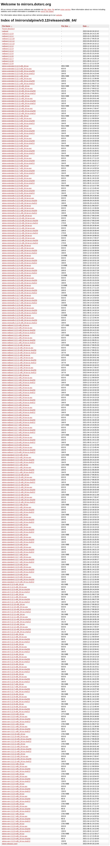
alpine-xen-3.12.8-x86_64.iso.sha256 (16, 829)
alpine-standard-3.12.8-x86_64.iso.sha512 (18, 572)
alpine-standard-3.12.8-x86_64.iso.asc (16, 567)
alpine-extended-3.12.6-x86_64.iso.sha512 (18, 163)
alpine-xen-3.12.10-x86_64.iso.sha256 (16, 739)
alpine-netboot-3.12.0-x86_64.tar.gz (15, 325)
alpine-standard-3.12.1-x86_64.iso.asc (16, 467)
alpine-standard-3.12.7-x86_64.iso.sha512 (18, 562)
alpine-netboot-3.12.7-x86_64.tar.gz (15, 425)
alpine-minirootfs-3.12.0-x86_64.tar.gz (16, 196)
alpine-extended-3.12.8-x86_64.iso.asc (17, 178)
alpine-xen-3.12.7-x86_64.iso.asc (14, 816)
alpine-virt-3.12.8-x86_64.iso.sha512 (16, 702)
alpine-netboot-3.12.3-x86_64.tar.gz (15, 385)
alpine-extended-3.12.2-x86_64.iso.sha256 (18, 121)
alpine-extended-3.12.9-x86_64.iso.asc (17, 188)
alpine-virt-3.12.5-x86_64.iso (13, 664)
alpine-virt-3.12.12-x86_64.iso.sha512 (16, 632)
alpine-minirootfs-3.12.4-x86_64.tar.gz (16, 265)
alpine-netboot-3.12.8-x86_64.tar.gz (15, 435)
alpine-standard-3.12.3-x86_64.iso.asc (16, 517)
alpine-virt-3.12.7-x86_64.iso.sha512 (16, 692)
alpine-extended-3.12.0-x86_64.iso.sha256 (18, 71)
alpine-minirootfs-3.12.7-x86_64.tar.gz (16, 295)
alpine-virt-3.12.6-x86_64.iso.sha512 (16, 682)
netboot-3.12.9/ (8, 63)
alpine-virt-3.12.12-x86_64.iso (13, 624)
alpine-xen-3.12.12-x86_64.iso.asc (15, 756)
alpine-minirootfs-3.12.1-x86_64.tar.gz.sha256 (19, 211)
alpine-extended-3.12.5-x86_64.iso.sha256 (18, 151)
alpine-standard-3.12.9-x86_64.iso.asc (16, 577)
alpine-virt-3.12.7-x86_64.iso (13, 684)
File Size (64, 26)
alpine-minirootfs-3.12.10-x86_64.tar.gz (17, 216)
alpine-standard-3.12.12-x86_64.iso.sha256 (18, 500)
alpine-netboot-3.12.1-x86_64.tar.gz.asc (17, 338)
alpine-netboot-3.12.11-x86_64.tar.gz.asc (17, 358)
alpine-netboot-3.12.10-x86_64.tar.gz (16, 345)
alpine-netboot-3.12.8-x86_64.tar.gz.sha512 (18, 442)
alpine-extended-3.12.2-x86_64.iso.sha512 (18, 123)
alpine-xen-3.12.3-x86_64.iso (13, 774)
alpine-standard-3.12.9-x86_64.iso (15, 574)
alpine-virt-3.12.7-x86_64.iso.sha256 (16, 689)
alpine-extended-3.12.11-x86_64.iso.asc (17, 98)
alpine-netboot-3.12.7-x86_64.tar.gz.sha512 (18, 432)
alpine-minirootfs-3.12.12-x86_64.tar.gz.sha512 (20, 243)
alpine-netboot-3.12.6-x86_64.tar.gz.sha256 (18, 420)
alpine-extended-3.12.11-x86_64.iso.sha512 (19, 103)
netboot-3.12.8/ (8, 61)
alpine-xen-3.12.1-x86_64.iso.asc (14, 726)
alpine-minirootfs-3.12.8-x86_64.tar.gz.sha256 (19, 310)
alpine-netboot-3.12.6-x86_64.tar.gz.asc (17, 417)
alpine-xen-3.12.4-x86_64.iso (13, 784)
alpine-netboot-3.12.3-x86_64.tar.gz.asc (17, 388)
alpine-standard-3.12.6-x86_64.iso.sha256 (18, 550)
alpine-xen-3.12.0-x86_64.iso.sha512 (16, 722)
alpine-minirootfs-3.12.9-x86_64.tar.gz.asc (18, 318)
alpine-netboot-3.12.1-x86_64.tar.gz (15, 335)
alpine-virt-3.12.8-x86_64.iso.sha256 (16, 699)
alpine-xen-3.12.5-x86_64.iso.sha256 (16, 799)
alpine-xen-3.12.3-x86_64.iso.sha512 (16, 781)
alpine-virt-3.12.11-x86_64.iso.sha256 (16, 619)
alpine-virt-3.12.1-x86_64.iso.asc (14, 597)
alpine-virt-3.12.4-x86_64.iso (13, 654)
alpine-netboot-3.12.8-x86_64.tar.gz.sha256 (18, 440)
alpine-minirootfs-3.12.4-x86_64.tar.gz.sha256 (19, 270)
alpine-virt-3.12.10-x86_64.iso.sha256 (16, 609)
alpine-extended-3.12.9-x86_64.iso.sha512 (18, 193)
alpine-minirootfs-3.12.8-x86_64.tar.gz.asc (18, 308)
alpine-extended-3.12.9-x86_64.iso (15, 186)
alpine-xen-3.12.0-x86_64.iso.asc (14, 716)
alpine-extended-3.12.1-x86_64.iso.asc (17, 78)
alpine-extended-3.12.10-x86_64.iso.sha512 (19, 93)
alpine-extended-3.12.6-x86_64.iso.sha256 (18, 161)
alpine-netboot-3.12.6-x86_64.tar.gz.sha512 (18, 422)
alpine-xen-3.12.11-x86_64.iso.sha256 (16, 749)
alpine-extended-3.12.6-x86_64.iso (15, 156)
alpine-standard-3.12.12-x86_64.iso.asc (17, 497)
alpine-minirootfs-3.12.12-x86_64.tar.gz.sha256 (20, 240)
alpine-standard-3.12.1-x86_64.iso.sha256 (18, 470)
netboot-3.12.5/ (8, 53)
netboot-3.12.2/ (8, 46)
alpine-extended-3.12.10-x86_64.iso (15, 86)
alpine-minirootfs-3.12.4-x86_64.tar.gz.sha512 (19, 273)
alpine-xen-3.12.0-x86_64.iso (13, 714)
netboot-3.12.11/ (8, 41)
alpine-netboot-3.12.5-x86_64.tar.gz (15, 405)
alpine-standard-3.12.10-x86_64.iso (15, 475)
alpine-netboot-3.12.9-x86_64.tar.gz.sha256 (18, 450)
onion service (65, 9)
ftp (53, 9)
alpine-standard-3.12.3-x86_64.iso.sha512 (18, 522)
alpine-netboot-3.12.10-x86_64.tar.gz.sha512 (19, 353)
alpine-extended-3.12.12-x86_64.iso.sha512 (19, 113)
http (45, 9)
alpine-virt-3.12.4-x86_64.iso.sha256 (16, 659)
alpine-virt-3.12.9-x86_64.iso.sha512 (16, 712)
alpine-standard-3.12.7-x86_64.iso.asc (16, 557)
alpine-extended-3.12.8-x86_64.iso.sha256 (18, 181)
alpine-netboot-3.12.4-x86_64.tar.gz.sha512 (18, 402)
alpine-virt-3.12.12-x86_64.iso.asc (15, 627)
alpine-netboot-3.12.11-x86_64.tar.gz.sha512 (19, 363)
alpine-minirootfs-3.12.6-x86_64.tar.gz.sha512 (19, 293)
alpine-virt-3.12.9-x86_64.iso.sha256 (16, 709)
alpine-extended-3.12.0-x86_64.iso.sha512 (18, 73)
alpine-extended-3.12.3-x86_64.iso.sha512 (18, 133)
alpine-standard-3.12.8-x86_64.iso (15, 564)
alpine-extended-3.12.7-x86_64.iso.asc (17, 168)
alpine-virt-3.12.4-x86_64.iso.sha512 (16, 662)
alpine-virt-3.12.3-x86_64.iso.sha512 (16, 652)
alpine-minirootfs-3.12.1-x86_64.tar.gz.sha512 (19, 213)
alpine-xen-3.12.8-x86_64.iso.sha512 (16, 831)
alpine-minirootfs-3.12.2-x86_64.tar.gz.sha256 (19, 250)
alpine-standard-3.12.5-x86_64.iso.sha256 (18, 540)
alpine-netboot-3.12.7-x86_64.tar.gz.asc (17, 427)
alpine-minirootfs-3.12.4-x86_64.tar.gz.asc (18, 268)
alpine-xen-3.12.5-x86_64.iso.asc (14, 796)
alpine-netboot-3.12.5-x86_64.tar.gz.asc (17, 407)
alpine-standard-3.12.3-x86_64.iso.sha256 (18, 520)
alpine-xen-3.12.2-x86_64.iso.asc (14, 766)
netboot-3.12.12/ (8, 44)
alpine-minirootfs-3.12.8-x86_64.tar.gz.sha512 (19, 313)
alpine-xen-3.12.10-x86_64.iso (13, 734)
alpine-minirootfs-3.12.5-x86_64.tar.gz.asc (18, 278)
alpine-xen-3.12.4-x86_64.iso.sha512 (16, 791)
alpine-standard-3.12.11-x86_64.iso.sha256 (18, 490)
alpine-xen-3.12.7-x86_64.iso (13, 814)
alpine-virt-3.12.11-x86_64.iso (13, 614)
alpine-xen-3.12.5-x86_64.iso (13, 794)
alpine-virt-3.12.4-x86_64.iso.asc (14, 657)
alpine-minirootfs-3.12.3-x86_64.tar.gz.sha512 (19, 263)
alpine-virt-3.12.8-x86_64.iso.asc (14, 697)
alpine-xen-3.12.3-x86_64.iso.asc (14, 776)
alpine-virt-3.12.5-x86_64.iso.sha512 (16, 672)
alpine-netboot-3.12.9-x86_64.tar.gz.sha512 (18, 452)
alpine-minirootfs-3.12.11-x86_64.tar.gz (17, 225)
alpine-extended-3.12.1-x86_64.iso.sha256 (18, 81)
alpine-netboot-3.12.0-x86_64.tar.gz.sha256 (18, 330)
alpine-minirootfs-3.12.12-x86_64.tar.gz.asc (18, 238)
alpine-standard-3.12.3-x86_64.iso (15, 515)
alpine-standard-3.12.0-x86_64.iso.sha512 (18, 462)
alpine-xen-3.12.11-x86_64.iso (13, 744)
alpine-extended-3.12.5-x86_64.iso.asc (17, 148)
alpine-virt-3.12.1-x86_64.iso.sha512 (16, 602)
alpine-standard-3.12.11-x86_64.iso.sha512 (18, 492)
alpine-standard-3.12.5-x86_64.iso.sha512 (18, 542)
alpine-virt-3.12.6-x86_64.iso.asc (14, 677)
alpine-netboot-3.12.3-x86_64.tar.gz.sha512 (18, 392)
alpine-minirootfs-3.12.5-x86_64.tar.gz (16, 275)
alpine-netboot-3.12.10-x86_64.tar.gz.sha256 (19, 350)
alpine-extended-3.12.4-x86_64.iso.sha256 (18, 141)
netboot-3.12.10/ (8, 39)
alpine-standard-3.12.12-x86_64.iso (15, 495)
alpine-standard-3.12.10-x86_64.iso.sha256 (18, 480)
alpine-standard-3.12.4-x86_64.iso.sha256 (18, 530)
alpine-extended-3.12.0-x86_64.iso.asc (17, 69)
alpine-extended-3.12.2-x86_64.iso (15, 116)
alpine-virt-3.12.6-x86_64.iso (13, 674)
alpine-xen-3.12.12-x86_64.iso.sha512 (16, 761)
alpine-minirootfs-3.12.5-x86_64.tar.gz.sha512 (19, 283)
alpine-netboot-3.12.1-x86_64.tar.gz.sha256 (18, 340)
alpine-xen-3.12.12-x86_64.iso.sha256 (16, 759)
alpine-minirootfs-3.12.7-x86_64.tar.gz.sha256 (19, 300)
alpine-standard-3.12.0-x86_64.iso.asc (16, 457)
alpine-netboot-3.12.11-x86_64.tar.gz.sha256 (19, 360)
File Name (6, 26)
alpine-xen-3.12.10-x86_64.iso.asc (15, 736)
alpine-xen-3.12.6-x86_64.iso (13, 804)
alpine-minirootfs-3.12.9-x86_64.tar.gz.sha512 (19, 323)
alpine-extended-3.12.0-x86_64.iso (15, 66)
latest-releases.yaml (9, 844)
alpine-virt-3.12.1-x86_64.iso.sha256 (16, 599)
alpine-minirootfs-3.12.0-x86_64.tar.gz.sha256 (19, 201)
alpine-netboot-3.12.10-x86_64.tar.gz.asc (17, 348)
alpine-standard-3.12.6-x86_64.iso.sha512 (18, 552)
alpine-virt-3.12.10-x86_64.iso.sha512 (16, 612)
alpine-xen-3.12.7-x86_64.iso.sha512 (16, 821)
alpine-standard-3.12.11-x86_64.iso (15, 485)
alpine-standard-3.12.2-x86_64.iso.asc (16, 507)
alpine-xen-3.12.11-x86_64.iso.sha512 (16, 751)
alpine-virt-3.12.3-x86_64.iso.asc (14, 647)
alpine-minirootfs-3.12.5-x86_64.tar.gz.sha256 (19, 280)
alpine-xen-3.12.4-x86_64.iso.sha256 (16, 789)
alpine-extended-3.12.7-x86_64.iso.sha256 (18, 171)
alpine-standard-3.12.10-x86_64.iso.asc (17, 477)
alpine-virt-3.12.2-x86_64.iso (13, 634)
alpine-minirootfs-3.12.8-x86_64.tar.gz (16, 305)
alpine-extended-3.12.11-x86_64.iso (15, 96)
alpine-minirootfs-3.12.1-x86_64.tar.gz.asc (18, 208)
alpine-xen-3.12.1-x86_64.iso (13, 724)
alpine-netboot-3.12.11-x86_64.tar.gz (16, 355)
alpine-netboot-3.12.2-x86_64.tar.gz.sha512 (18, 382)
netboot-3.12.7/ (8, 59)
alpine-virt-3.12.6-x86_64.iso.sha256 (16, 679)
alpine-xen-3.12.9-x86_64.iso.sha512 (16, 841)
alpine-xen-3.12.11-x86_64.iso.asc (15, 746)
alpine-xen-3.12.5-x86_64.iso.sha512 (16, 801)
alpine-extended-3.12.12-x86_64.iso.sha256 (19, 111)
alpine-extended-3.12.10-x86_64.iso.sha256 (19, 91)
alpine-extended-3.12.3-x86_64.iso (15, 126)
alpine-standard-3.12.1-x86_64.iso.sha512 (18, 472)
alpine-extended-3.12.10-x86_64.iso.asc (17, 88)
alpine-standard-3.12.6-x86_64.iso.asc (16, 547)
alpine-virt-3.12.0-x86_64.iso (13, 584)
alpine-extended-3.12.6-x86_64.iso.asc (17, 158)
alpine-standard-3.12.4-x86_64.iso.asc (16, 527)
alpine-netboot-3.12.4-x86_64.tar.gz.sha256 (18, 400)
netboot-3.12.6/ (8, 56)
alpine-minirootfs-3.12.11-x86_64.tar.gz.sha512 (20, 233)
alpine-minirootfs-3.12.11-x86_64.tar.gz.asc (18, 228)
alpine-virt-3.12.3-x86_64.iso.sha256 (16, 649)
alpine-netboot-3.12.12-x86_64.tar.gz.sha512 (19, 373)
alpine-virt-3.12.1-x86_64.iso (13, 594)
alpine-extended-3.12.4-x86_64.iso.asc (17, 138)
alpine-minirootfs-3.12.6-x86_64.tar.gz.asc (18, 288)
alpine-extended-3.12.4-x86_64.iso (15, 136)
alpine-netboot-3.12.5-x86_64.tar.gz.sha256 (18, 410)
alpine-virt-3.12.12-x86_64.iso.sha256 (16, 629)
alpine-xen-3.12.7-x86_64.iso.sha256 (16, 819)
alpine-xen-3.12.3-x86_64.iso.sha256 (16, 779)
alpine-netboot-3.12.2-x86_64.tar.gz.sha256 (18, 380)
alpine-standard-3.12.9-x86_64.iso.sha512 (18, 582)
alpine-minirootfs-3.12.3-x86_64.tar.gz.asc (18, 258)
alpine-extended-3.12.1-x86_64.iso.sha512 (18, 83)
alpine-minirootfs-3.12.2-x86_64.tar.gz (16, 245)
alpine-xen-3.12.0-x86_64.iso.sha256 (16, 719)
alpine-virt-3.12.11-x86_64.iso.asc (15, 617)
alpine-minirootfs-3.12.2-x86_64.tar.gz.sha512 (19, 253)
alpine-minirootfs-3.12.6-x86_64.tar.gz (16, 285)
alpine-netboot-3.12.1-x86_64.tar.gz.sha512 (18, 343)
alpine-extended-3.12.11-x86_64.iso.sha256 (19, 101)
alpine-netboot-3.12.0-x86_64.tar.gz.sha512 (18, 333)
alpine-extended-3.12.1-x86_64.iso (15, 76)
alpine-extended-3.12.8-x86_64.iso (15, 176)
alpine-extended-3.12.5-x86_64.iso (15, 146)
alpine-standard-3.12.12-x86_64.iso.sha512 (18, 502)
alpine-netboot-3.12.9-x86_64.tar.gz (15, 445)
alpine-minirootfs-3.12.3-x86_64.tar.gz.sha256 (19, 260)
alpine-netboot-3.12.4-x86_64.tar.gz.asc (17, 397)
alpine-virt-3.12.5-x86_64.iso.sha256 (16, 669)
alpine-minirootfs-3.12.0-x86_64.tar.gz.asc (18, 198)
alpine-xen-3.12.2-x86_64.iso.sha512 (16, 771)
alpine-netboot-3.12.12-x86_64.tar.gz (16, 365)
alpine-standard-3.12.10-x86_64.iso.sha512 (18, 482)
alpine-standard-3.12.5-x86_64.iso (15, 535)
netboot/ (5, 31)
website (59, 15)
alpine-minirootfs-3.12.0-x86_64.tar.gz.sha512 (19, 203)
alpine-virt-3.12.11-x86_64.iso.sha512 (16, 622)
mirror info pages (47, 11)
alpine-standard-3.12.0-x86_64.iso (15, 455)
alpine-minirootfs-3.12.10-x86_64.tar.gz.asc (18, 218)
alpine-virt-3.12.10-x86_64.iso (13, 604)
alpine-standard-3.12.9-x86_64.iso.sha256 (18, 579)
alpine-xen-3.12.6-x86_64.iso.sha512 (16, 811)
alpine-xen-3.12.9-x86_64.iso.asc (14, 836)
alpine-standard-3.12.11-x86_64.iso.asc (17, 487)
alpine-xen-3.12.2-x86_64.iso (13, 764)
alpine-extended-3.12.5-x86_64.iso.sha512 (18, 153)
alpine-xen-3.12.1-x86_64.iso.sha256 (16, 729)
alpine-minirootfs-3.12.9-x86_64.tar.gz (16, 315)
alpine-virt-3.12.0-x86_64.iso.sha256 (16, 589)
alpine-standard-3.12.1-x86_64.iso (15, 465)
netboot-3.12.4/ (8, 51)
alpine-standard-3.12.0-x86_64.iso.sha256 (18, 460)
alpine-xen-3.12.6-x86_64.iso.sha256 (16, 809)
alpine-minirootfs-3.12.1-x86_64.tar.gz (16, 206)
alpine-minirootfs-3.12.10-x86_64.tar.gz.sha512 (20, 223)
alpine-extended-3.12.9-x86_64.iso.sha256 (18, 191)
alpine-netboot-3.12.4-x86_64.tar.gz (15, 395)
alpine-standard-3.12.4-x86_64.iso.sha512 (18, 532)
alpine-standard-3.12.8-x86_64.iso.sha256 (18, 569)
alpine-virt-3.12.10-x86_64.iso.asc (15, 607)
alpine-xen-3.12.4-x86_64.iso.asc (14, 786)
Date (85, 26)
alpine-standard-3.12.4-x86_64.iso (15, 525)
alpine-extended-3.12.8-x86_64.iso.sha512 (18, 183)
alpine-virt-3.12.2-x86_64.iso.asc (14, 637)
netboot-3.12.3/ (8, 49)
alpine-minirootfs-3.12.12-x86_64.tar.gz (17, 235)
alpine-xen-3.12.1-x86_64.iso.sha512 (16, 731)
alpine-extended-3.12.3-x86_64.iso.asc (17, 128)
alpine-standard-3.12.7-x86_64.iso (15, 554)
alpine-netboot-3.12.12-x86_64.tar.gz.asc (17, 368)
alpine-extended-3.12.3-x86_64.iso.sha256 (18, 131)
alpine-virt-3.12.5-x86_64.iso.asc (14, 667)
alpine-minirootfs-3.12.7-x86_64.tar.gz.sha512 (19, 303)
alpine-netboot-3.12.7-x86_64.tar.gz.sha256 (18, 430)
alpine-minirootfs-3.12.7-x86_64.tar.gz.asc (18, 298)
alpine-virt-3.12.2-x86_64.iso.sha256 (16, 639)
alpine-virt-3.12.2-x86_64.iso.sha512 (16, 642)
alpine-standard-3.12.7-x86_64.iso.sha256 (18, 559)
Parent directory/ (8, 29)
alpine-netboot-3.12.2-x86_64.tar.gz (15, 375)
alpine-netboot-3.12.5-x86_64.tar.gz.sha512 (18, 412)
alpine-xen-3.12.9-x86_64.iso (13, 834)
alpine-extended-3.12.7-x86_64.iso (15, 166)
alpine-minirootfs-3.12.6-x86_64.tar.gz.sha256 (19, 290)
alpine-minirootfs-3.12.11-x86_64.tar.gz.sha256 (20, 231)
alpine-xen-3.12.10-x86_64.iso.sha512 (16, 741)
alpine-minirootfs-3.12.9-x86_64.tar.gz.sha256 (19, 320)
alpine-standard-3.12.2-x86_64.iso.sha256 (18, 510)
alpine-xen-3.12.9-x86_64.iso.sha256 (16, 839)
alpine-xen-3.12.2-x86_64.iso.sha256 (16, 769)
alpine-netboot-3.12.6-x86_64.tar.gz (15, 415)
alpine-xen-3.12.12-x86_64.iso (13, 754)
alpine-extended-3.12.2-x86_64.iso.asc (17, 118)
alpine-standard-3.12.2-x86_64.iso (15, 505)
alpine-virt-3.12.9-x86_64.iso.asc (14, 707)
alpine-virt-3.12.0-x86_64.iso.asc (14, 587)
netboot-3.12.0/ (8, 34)
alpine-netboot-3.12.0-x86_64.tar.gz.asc (17, 328)
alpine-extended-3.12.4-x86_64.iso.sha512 (18, 143)
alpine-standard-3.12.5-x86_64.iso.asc (16, 537)
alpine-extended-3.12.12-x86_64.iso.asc (17, 108)
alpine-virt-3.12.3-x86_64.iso (13, 644)
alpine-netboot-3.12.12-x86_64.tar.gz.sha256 (19, 370)
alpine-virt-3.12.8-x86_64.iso (13, 694)
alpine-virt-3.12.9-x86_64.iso (13, 704)
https (49, 9)
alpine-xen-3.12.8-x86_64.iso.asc (14, 826)
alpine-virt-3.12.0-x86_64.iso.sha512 (16, 592)
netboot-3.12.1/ (8, 36)
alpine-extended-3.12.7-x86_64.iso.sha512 (18, 173)
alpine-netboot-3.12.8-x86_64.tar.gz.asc (17, 437)
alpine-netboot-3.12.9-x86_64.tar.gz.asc (17, 447)
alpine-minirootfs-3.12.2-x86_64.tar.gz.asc (18, 248)
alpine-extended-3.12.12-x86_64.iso (15, 106)
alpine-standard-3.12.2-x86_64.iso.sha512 (18, 512)
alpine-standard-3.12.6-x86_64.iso (15, 544)
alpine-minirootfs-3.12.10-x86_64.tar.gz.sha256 (20, 221)
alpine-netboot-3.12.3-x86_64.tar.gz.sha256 (18, 390)
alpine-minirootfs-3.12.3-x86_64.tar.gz (16, 255)
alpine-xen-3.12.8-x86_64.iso (13, 824)
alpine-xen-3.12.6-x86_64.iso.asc (14, 806)
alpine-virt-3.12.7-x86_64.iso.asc (14, 687)
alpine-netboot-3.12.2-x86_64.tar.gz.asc (17, 378)
